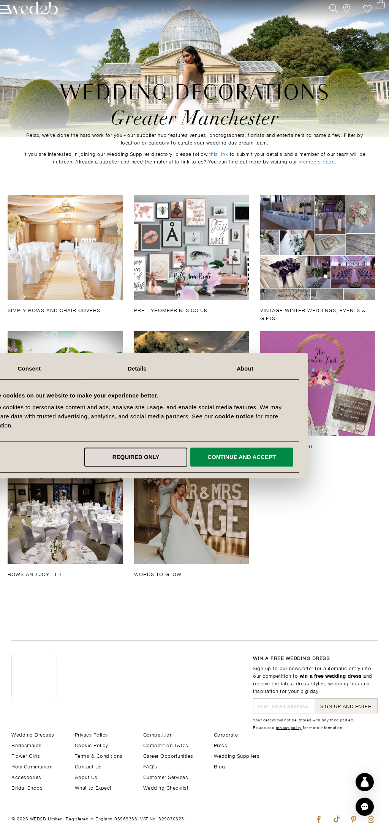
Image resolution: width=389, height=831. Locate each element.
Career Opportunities (168, 755)
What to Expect (93, 787)
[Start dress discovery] (365, 782)
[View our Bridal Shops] (339, 21)
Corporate (226, 734)
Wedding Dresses (32, 734)
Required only (193, 457)
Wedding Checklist (166, 787)
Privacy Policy (91, 734)
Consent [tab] (86, 368)
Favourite (356, 21)
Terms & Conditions (99, 755)
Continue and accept (299, 457)
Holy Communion (31, 766)
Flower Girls (25, 755)
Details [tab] (194, 368)
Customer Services (165, 776)
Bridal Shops (27, 787)
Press (221, 744)
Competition (158, 734)
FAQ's (150, 766)
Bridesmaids (26, 744)
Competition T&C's (165, 744)
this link (218, 153)
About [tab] (302, 368)
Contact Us (88, 766)
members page (317, 161)
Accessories (26, 776)
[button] (365, 807)
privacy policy (289, 727)
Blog (219, 766)
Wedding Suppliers (237, 755)
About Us (86, 776)
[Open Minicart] (373, 21)
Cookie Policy (91, 744)
